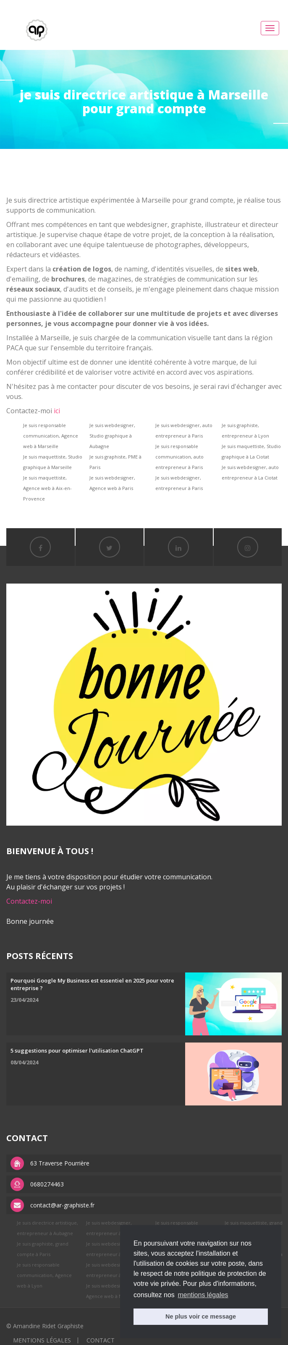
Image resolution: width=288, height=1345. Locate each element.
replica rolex (64, 5)
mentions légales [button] (203, 1294)
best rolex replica (23, 5)
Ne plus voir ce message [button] (200, 1316)
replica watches (137, 5)
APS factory (98, 5)
